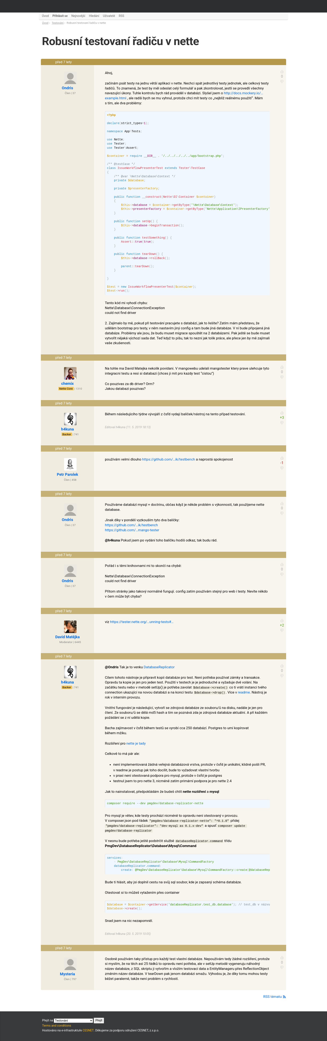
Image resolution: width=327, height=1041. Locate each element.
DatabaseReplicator (159, 667)
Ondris (67, 88)
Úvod (45, 22)
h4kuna (67, 429)
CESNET (88, 1030)
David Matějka (67, 637)
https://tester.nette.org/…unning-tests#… (142, 622)
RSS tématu (274, 996)
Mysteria (67, 974)
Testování (58, 22)
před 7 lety (63, 62)
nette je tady (136, 743)
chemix (67, 383)
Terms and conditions (56, 1025)
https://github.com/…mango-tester (132, 530)
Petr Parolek (67, 474)
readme (244, 692)
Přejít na (73, 1020)
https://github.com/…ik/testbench (168, 459)
